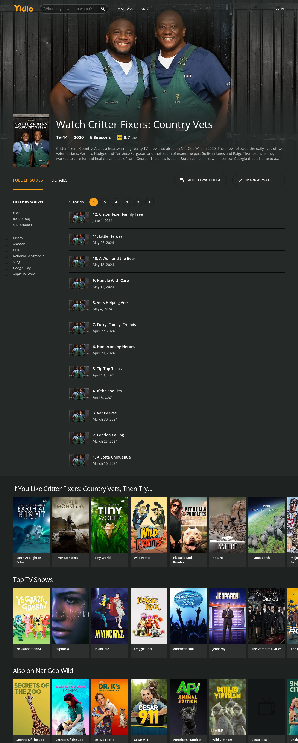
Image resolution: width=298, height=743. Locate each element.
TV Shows (124, 8)
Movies (147, 8)
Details (60, 180)
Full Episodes (28, 180)
